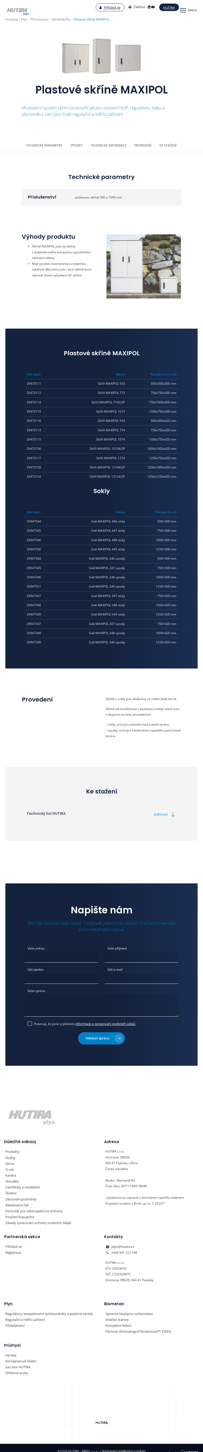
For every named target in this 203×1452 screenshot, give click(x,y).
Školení (10, 1190)
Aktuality (11, 1178)
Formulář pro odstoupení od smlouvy (31, 1207)
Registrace (12, 1248)
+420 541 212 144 (124, 1248)
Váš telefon (36, 969)
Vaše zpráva (36, 990)
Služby (10, 1155)
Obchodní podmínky (19, 1196)
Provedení (142, 145)
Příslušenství (14, 1320)
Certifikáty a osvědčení (21, 1184)
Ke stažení (167, 145)
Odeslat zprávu (104, 1036)
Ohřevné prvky (15, 1367)
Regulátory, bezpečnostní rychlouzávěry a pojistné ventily (46, 1309)
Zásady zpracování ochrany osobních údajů (36, 1219)
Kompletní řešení (117, 1320)
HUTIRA (101, 1416)
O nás (9, 1167)
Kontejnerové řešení (19, 1355)
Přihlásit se (104, 7)
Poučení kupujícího (18, 1213)
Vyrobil (183, 1445)
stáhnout (165, 814)
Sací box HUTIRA (17, 1361)
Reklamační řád (16, 1201)
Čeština (131, 7)
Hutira (163, 7)
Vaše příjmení (117, 948)
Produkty (11, 1149)
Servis (9, 1161)
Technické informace (108, 145)
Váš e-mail (115, 969)
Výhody (77, 145)
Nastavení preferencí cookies (122, 1445)
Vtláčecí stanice (116, 1314)
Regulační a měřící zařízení (24, 1314)
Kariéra (10, 1173)
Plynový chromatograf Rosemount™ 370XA (135, 1326)
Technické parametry (45, 145)
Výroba (10, 1349)
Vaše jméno (36, 948)
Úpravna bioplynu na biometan (127, 1309)
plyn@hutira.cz (121, 1242)
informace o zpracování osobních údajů (103, 1022)
